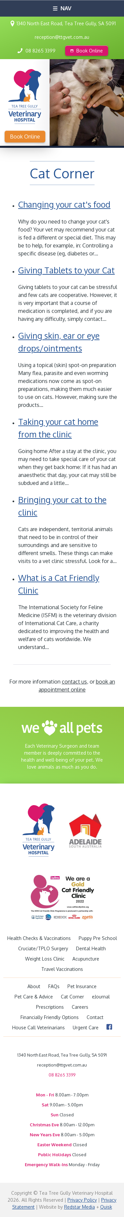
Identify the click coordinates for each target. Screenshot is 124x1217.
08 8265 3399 (40, 50)
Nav (62, 8)
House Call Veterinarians (38, 1027)
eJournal (101, 996)
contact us (74, 681)
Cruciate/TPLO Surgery (43, 948)
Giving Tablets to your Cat (66, 270)
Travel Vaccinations (62, 969)
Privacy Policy (82, 1200)
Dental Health (91, 948)
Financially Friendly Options (50, 1017)
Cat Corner (72, 996)
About (33, 986)
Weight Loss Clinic (44, 959)
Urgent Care (86, 1027)
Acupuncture (85, 959)
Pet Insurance (82, 986)
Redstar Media (79, 1207)
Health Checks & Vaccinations (39, 938)
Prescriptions (50, 1007)
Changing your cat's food (64, 204)
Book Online (86, 50)
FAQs (54, 986)
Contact (95, 1017)
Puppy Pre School (98, 938)
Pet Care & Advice (34, 996)
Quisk (106, 1207)
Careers (80, 1007)
